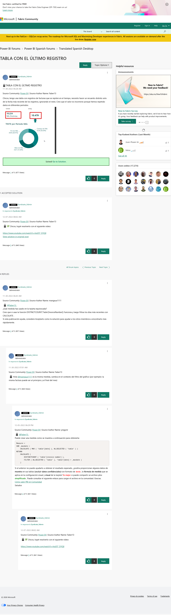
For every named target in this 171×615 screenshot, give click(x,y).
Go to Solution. (59, 161)
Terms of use (152, 597)
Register (137, 25)
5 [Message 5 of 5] (10, 245)
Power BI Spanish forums (39, 48)
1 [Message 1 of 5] (10, 172)
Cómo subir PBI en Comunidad (28, 483)
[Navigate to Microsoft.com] (7, 19)
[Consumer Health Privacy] (34, 606)
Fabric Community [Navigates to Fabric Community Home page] (28, 19)
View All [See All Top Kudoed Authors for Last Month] (122, 155)
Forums (44, 19)
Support (112, 19)
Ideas (67, 19)
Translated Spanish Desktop (76, 48)
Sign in (147, 25)
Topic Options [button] (101, 65)
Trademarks (165, 597)
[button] (85, 65)
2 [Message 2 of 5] (10, 331)
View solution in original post (16, 236)
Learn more (8, 10)
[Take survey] (127, 121)
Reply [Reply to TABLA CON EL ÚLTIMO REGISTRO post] (103, 178)
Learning (101, 19)
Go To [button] (164, 25)
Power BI (24, 93)
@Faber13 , (12, 305)
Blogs (91, 19)
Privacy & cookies (137, 597)
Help (156, 25)
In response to (14, 211)
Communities (79, 19)
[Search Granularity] (93, 31)
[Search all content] (136, 31)
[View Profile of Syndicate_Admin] (25, 76)
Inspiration (56, 19)
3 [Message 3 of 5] (16, 389)
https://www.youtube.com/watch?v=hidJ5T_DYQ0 (24, 233)
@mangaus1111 (25, 376)
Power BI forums (10, 48)
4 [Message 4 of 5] (22, 495)
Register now (90, 39)
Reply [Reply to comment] (103, 251)
